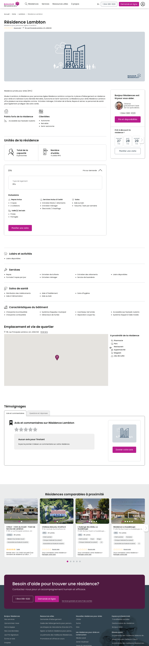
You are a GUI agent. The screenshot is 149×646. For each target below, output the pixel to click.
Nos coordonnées (11, 631)
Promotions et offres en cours (52, 638)
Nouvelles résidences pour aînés (89, 616)
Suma (78, 623)
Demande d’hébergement (51, 619)
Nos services (9, 619)
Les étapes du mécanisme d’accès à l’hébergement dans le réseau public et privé (56, 627)
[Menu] (11, 4)
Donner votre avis (124, 449)
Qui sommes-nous (11, 623)
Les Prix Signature (11, 635)
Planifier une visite (20, 228)
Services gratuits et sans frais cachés (77, 601)
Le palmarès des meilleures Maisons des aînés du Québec (128, 635)
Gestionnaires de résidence (123, 623)
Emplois (7, 642)
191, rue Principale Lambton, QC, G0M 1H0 (38, 28)
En (98, 4)
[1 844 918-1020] (109, 4)
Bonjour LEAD (117, 627)
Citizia (78, 619)
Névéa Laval (81, 638)
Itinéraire (44, 332)
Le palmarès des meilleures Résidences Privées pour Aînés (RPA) (56, 635)
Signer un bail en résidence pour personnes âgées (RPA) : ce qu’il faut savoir (56, 631)
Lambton (22, 14)
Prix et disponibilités (127, 119)
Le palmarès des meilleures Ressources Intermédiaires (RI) (128, 643)
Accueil (6, 14)
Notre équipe (9, 627)
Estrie (14, 14)
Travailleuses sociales (120, 619)
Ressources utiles (60, 4)
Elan (77, 627)
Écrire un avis (9, 638)
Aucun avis (17, 28)
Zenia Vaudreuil (82, 642)
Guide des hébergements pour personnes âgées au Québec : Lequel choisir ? (56, 623)
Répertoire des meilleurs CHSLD (125, 639)
